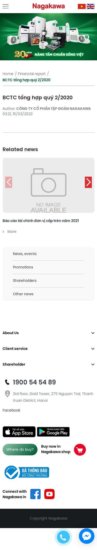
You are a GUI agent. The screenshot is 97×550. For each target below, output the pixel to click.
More (10, 231)
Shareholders (24, 280)
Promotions (23, 267)
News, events (24, 253)
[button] (88, 182)
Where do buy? (20, 449)
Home (8, 73)
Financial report (32, 73)
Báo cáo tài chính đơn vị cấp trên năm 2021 (41, 220)
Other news (23, 294)
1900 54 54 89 (34, 382)
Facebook (11, 410)
